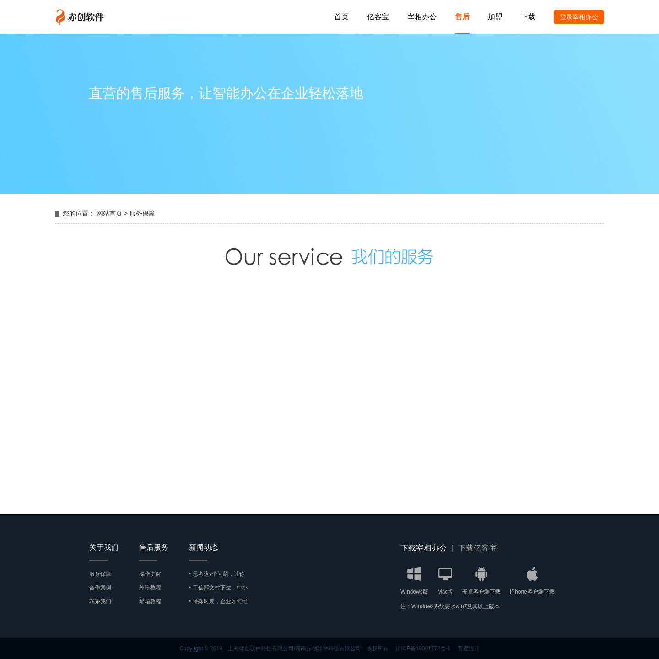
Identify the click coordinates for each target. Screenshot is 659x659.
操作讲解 (150, 574)
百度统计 (469, 648)
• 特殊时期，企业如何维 (218, 601)
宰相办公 (422, 17)
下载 (528, 17)
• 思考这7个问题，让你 (217, 574)
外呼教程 (150, 587)
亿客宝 (378, 17)
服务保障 (142, 213)
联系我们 (100, 601)
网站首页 (109, 213)
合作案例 (100, 587)
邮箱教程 (150, 601)
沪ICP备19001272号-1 (422, 648)
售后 (462, 17)
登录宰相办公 (579, 17)
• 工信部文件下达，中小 (218, 587)
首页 (341, 17)
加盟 (495, 17)
